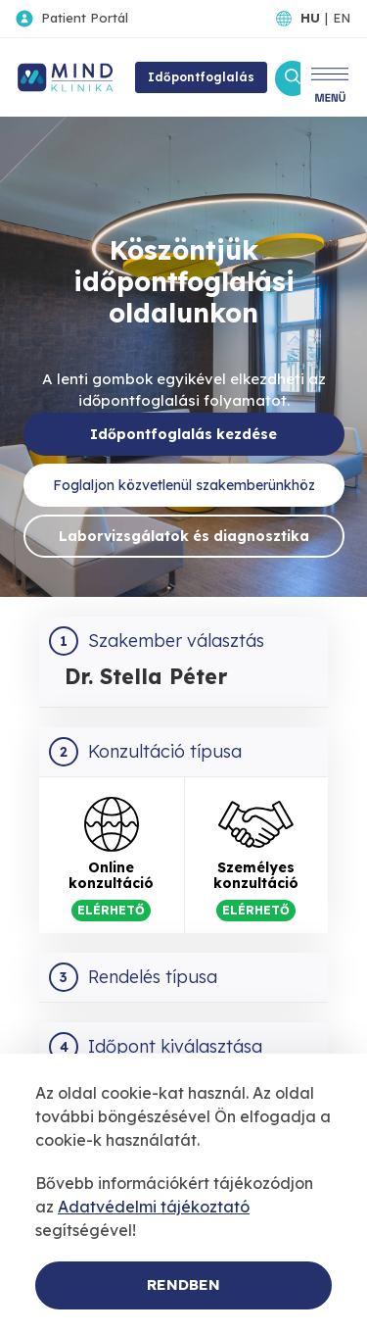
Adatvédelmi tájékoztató (154, 1206)
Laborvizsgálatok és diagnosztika (184, 536)
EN (341, 17)
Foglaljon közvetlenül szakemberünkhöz (184, 485)
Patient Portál (84, 17)
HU (310, 17)
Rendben (183, 1284)
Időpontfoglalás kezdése (183, 434)
